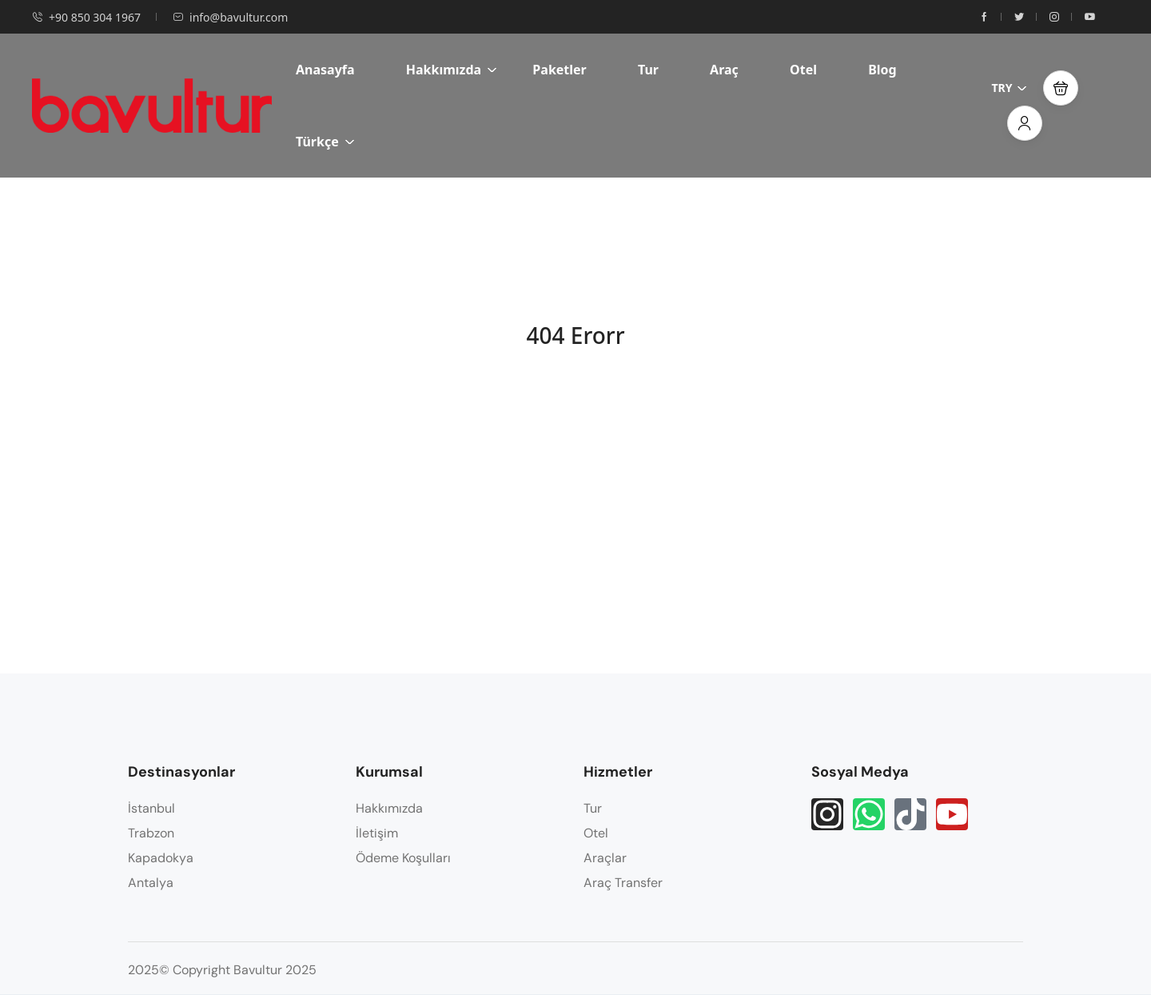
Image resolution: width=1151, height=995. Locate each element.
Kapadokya (160, 857)
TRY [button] (1009, 87)
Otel (803, 69)
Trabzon (151, 833)
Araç (724, 69)
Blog (882, 69)
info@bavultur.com (230, 17)
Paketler (559, 69)
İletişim (377, 833)
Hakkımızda (451, 69)
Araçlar (605, 857)
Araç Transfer (623, 882)
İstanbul (151, 808)
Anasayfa (325, 69)
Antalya (150, 882)
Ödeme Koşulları (403, 857)
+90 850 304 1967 (86, 17)
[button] (1060, 88)
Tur (648, 69)
